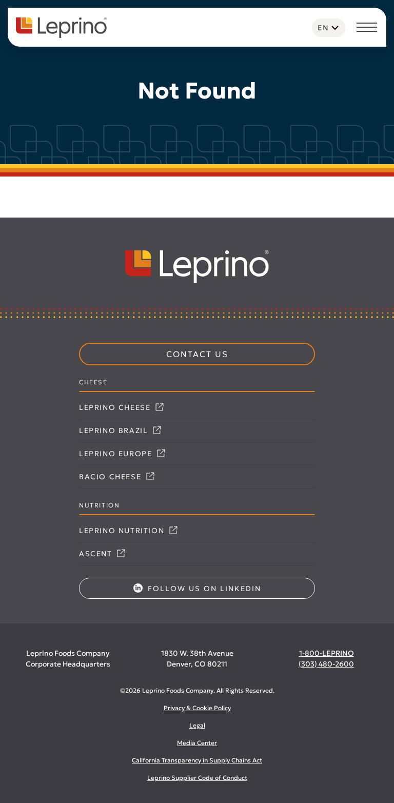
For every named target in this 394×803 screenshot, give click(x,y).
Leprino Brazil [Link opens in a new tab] (120, 430)
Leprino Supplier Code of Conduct (197, 777)
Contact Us (197, 354)
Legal (197, 725)
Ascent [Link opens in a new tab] (102, 553)
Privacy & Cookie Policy (197, 708)
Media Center (197, 743)
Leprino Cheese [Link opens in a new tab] (121, 407)
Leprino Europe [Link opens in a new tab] (122, 453)
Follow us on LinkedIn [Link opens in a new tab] (197, 588)
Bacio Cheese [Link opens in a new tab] (116, 476)
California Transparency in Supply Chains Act (197, 760)
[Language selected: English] (328, 27)
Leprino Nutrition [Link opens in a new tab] (128, 530)
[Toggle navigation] (367, 28)
